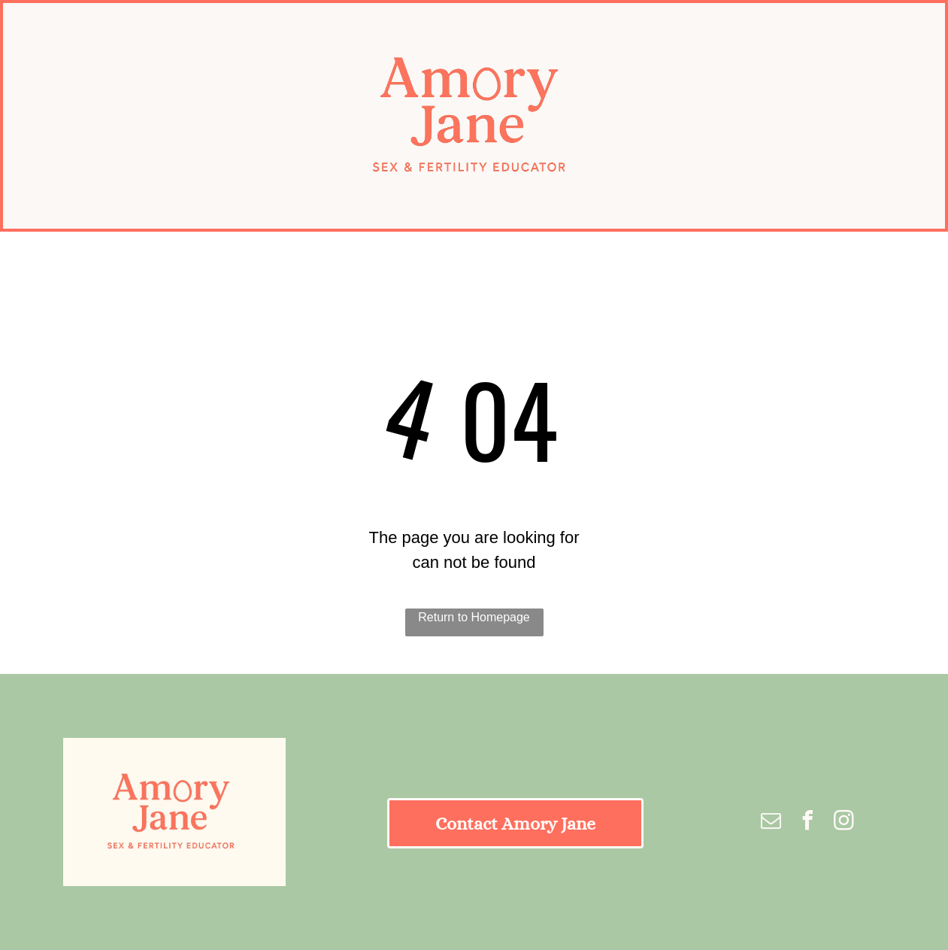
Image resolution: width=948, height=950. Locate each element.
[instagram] (844, 822)
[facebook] (807, 822)
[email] (771, 822)
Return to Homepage (474, 617)
